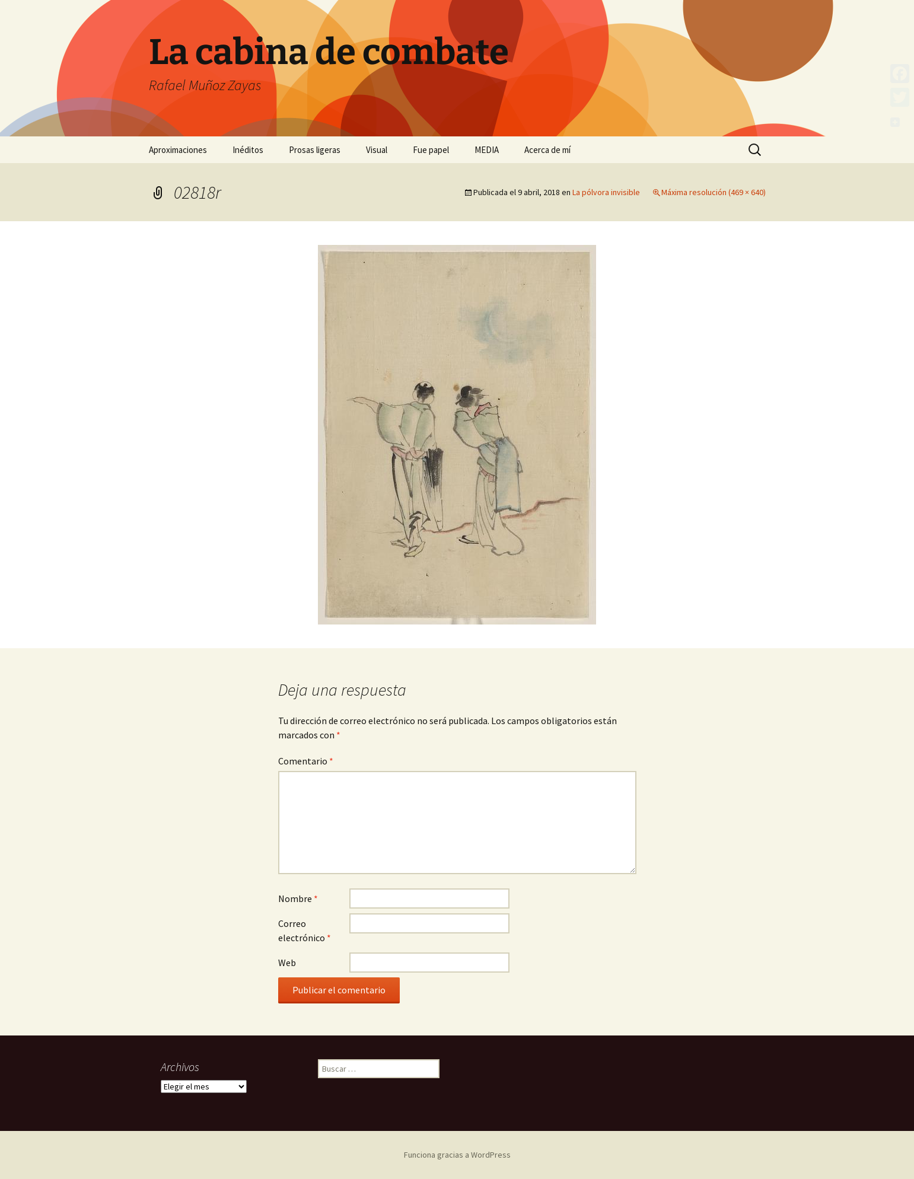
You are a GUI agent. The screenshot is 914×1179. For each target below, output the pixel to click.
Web (287, 962)
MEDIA (486, 149)
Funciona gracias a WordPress (457, 1154)
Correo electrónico (304, 930)
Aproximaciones (178, 149)
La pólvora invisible (606, 192)
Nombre (298, 898)
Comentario (305, 761)
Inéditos (248, 149)
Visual (376, 149)
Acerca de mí (547, 149)
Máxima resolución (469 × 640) (713, 192)
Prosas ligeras (314, 149)
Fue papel (431, 149)
